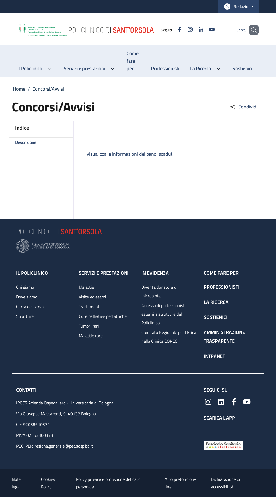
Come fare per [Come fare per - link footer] (221, 273)
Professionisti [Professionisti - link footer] (221, 287)
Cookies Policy (48, 483)
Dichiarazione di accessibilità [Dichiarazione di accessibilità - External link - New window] (225, 483)
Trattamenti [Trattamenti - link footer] (90, 306)
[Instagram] (184, 29)
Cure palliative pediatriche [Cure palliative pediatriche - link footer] (103, 316)
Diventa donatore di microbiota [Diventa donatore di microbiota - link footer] (159, 291)
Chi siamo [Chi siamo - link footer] (25, 287)
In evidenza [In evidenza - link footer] (155, 273)
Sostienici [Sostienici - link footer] (215, 317)
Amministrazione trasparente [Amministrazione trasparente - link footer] (224, 337)
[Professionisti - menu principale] (165, 68)
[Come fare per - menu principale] (133, 61)
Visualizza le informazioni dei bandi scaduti (130, 154)
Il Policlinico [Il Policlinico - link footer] (32, 273)
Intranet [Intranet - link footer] (214, 356)
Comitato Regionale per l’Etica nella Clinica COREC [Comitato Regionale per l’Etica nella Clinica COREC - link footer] (168, 336)
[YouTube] (206, 29)
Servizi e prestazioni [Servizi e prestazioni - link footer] (104, 273)
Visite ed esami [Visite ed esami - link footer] (92, 297)
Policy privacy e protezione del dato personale (108, 483)
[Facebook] (173, 29)
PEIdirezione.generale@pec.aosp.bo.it (59, 446)
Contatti (26, 389)
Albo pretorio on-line (180, 483)
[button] (238, 6)
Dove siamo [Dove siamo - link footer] (26, 297)
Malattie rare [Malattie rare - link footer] (91, 335)
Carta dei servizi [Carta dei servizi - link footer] (31, 306)
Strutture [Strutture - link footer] (25, 316)
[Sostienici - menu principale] (242, 68)
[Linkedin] (195, 29)
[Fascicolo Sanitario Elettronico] (223, 444)
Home (19, 89)
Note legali (17, 483)
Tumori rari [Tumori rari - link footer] (89, 326)
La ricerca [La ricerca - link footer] (216, 302)
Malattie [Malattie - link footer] (86, 287)
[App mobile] (208, 429)
